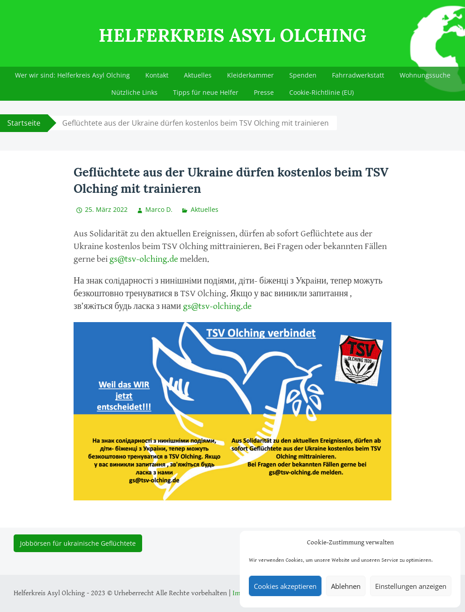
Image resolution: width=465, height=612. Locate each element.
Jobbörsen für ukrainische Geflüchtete (78, 543)
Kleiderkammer (250, 75)
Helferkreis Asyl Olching (232, 35)
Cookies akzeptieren (285, 586)
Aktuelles (198, 75)
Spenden (303, 75)
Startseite (23, 123)
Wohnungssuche (425, 75)
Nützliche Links (134, 92)
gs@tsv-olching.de (143, 259)
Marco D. (159, 209)
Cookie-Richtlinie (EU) (321, 92)
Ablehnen (346, 586)
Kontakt (156, 75)
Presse (264, 92)
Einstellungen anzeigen (410, 586)
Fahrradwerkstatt (358, 75)
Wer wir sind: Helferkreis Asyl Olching (72, 75)
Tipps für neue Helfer (205, 92)
